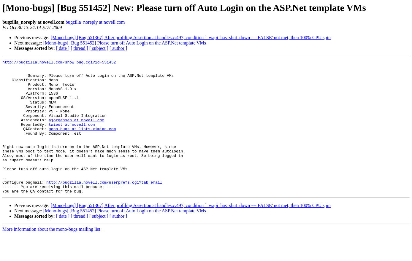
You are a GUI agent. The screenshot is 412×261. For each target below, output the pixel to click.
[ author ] (118, 48)
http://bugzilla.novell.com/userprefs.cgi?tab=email (104, 207)
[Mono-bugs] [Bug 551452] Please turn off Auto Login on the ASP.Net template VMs (124, 42)
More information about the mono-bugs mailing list (51, 255)
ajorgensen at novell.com (76, 132)
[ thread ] (79, 48)
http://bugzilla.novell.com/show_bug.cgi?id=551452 (59, 63)
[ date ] (62, 48)
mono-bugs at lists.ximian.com (82, 143)
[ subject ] (98, 48)
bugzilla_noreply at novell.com (95, 22)
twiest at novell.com (72, 137)
